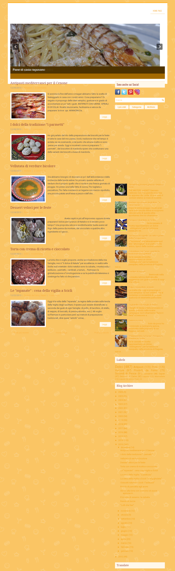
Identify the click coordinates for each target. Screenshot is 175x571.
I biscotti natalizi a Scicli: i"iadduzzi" (137, 482)
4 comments (37, 254)
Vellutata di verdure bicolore (33, 166)
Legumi (145, 376)
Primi (155, 367)
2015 (120, 436)
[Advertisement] (140, 131)
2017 (120, 428)
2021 (120, 412)
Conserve (148, 373)
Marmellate (160, 376)
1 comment (54, 295)
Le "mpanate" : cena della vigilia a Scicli (41, 290)
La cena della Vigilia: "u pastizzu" (136, 474)
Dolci (26, 129)
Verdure (27, 171)
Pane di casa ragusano (29, 69)
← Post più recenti (20, 332)
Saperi (43, 295)
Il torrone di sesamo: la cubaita (135, 497)
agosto (124, 523)
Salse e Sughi (134, 379)
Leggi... (105, 117)
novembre (125, 511)
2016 (120, 432)
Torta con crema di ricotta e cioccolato (40, 249)
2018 (120, 424)
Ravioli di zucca (127, 501)
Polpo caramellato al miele (141, 287)
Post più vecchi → (103, 332)
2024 (120, 400)
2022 (120, 408)
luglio (123, 527)
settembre (126, 519)
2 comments (41, 88)
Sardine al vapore (137, 271)
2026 (120, 392)
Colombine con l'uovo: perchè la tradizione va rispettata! (144, 252)
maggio (124, 535)
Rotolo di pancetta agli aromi (134, 486)
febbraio (125, 547)
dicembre (125, 447)
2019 (120, 420)
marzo (124, 543)
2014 (120, 440)
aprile (123, 539)
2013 (120, 444)
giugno (124, 531)
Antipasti (28, 88)
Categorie (136, 107)
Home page (157, 10)
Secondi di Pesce (125, 373)
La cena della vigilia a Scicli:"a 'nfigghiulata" (141, 478)
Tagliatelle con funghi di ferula (143, 305)
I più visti (122, 107)
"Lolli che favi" (127, 505)
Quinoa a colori (136, 320)
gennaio (125, 551)
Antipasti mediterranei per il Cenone (38, 83)
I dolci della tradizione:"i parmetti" (37, 124)
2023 (120, 404)
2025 (120, 396)
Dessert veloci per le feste (30, 207)
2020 (120, 416)
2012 (120, 556)
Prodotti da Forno (32, 295)
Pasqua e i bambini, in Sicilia (142, 220)
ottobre (124, 515)
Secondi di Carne (128, 376)
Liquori (122, 379)
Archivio (151, 107)
